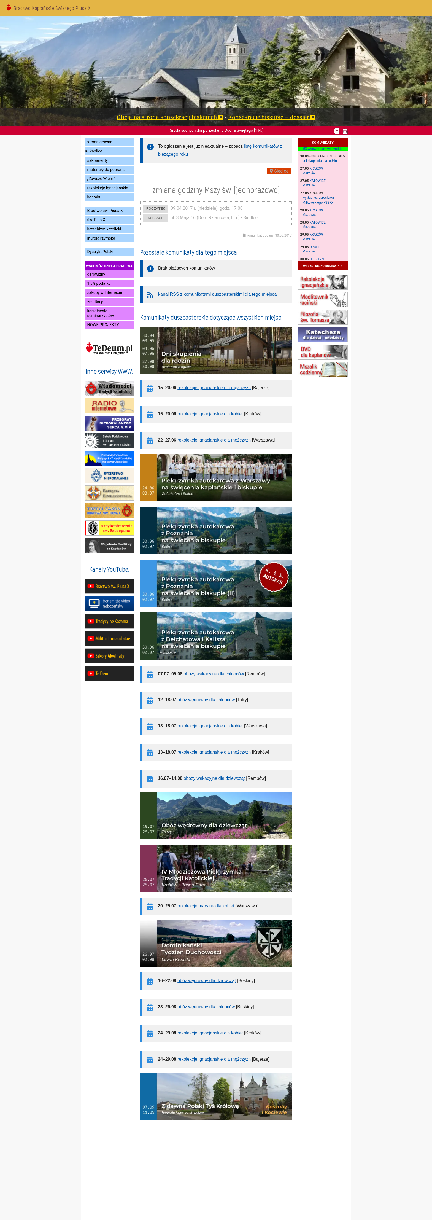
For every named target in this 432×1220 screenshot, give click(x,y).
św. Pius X (96, 219)
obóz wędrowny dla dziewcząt (206, 980)
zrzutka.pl (95, 302)
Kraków (316, 168)
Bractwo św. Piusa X (105, 210)
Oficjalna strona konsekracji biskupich (167, 117)
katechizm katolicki (104, 229)
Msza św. (309, 173)
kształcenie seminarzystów (100, 313)
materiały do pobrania (106, 169)
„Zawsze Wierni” (101, 178)
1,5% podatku (99, 283)
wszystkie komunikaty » (322, 266)
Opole (315, 247)
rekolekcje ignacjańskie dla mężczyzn (214, 387)
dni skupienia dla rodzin (320, 161)
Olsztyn (317, 259)
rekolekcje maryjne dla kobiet (205, 906)
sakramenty (97, 160)
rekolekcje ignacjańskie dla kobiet (210, 414)
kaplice (96, 151)
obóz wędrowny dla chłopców (206, 699)
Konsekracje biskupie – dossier (268, 117)
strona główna (99, 142)
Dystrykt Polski (100, 251)
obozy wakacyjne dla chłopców (213, 673)
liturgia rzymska (101, 238)
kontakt (94, 197)
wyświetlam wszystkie (322, 149)
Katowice (318, 181)
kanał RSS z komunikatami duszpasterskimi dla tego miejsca (217, 294)
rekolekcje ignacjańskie (107, 188)
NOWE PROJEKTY (103, 325)
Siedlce (279, 171)
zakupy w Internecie (104, 292)
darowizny (96, 274)
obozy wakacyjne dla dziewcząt (214, 778)
